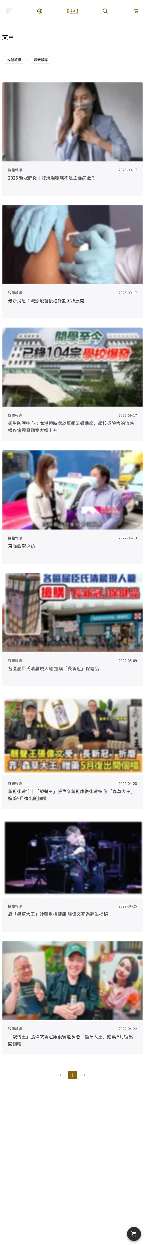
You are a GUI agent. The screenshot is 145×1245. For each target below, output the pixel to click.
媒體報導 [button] (14, 59)
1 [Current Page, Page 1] (73, 1075)
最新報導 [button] (41, 59)
